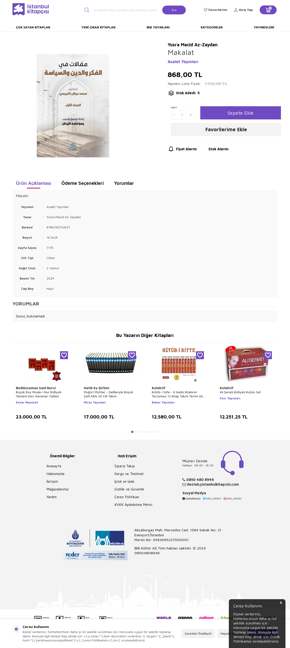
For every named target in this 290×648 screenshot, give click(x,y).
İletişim (52, 481)
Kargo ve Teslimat (129, 474)
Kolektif (158, 388)
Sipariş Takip (124, 466)
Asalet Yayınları (183, 61)
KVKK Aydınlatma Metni (133, 504)
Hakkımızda (55, 474)
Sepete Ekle (240, 113)
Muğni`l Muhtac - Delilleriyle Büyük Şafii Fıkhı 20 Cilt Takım (108, 394)
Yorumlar (124, 183)
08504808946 (147, 553)
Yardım (51, 497)
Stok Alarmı (214, 150)
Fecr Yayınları (230, 398)
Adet (174, 107)
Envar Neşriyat (27, 402)
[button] (132, 432)
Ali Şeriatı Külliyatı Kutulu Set (240, 392)
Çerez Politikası (126, 497)
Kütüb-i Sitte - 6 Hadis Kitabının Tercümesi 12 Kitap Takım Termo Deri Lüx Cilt (178, 394)
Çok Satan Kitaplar (33, 27)
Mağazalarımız (57, 489)
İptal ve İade (124, 481)
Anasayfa (53, 466)
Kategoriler (212, 27)
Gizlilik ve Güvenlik (129, 489)
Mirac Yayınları (95, 402)
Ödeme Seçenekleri (82, 183)
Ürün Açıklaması (33, 183)
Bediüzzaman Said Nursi (36, 388)
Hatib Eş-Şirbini (96, 388)
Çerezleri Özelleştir (198, 633)
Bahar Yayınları (163, 402)
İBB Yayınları (158, 27)
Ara (174, 10)
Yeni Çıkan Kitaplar (98, 27)
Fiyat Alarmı (182, 150)
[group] (73, 105)
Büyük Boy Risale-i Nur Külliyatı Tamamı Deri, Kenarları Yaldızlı (38, 394)
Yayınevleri (264, 27)
